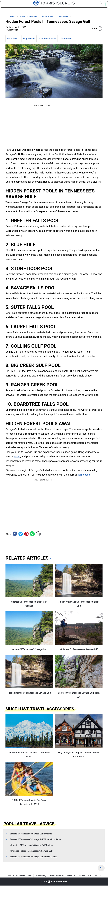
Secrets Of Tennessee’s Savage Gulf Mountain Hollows (35, 839)
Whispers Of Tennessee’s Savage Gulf (79, 649)
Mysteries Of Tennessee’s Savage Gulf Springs (31, 845)
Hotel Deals (13, 38)
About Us (10, 876)
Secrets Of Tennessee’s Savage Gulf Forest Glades (33, 856)
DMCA (90, 876)
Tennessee (66, 38)
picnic (17, 456)
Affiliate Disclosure (56, 876)
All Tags (98, 876)
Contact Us (70, 876)
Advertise (81, 876)
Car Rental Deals (48, 38)
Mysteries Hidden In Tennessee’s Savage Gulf (31, 851)
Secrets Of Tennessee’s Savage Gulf (29, 649)
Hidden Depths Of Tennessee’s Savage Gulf (29, 693)
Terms (29, 876)
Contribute (20, 876)
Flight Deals (29, 38)
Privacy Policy (40, 876)
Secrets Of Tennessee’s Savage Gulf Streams (31, 833)
